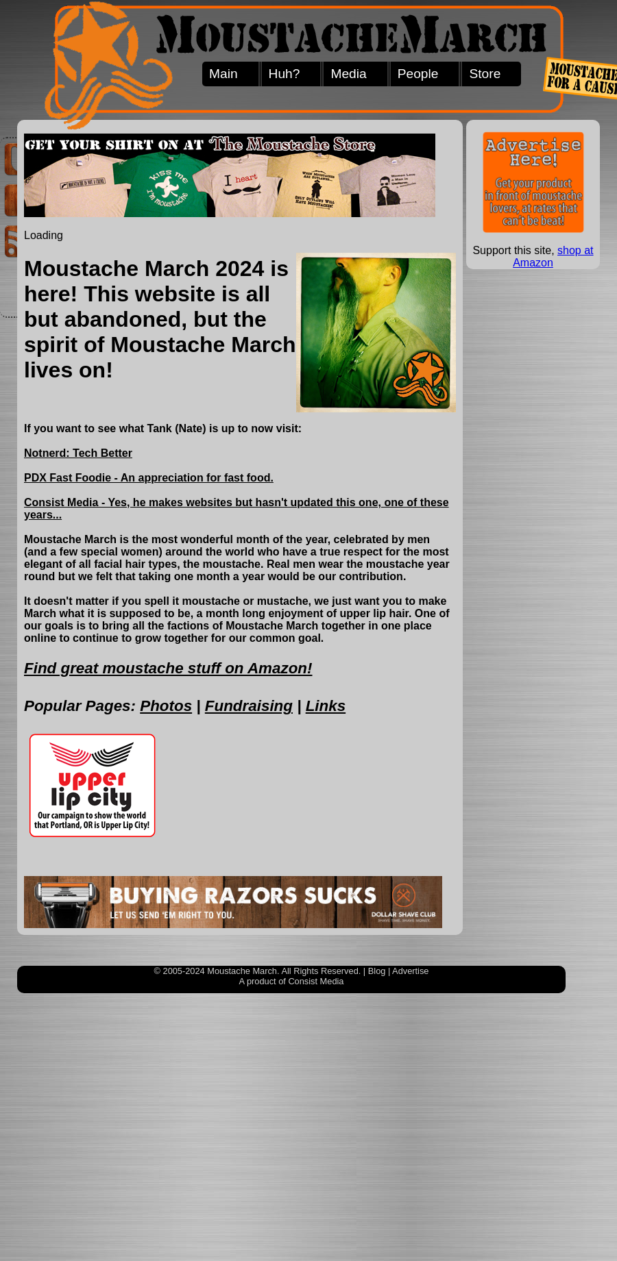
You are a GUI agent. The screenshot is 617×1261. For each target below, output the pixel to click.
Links (326, 705)
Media (348, 73)
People (418, 73)
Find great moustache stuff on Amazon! (168, 668)
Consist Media (315, 981)
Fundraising (249, 705)
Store (484, 73)
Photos (166, 705)
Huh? (284, 73)
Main (223, 73)
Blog (377, 971)
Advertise (410, 971)
